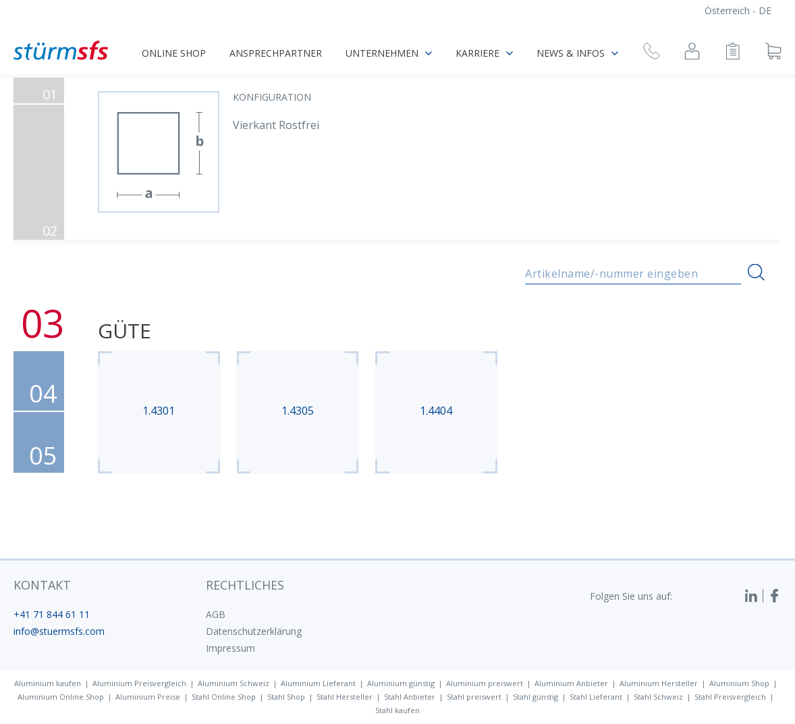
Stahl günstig (535, 697)
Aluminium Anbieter (571, 683)
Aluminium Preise (147, 697)
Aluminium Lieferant (318, 683)
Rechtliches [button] (245, 585)
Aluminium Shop (739, 683)
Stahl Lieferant (596, 697)
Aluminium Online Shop (61, 697)
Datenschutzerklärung (254, 631)
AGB (215, 614)
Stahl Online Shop (224, 697)
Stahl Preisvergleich (730, 697)
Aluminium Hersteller (659, 683)
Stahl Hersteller (345, 697)
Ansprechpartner (275, 53)
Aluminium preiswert (484, 683)
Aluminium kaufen (47, 683)
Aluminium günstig (401, 683)
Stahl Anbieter (409, 697)
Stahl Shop (286, 697)
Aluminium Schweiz (233, 683)
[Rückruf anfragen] (651, 53)
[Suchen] (756, 272)
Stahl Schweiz (658, 697)
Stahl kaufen (397, 710)
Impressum (230, 648)
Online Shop (174, 53)
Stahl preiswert (474, 697)
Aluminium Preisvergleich (139, 683)
